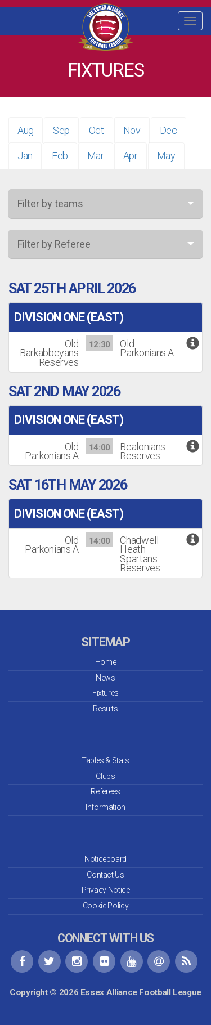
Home (105, 661)
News (105, 677)
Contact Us (105, 874)
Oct (96, 130)
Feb (60, 156)
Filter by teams (50, 203)
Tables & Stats (105, 760)
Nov (132, 130)
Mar (95, 156)
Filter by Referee (54, 244)
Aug (25, 130)
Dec (168, 130)
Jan (25, 156)
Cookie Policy (105, 905)
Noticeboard (105, 858)
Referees (105, 791)
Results (105, 708)
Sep (61, 130)
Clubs (105, 776)
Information (105, 807)
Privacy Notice (106, 889)
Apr (130, 156)
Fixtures (105, 692)
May (166, 156)
